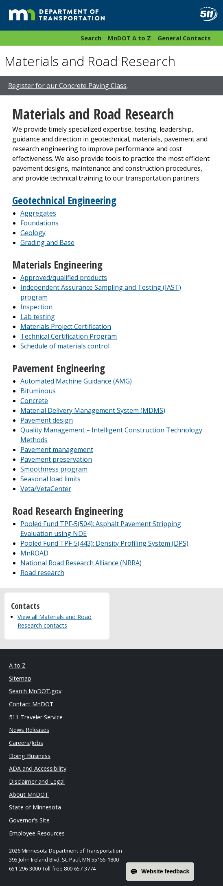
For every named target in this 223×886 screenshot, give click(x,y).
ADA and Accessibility (37, 768)
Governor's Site (29, 820)
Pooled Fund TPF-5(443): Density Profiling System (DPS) (104, 543)
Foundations (39, 222)
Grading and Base (47, 242)
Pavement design (46, 420)
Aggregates (38, 213)
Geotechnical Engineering (64, 200)
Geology (33, 232)
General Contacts (184, 38)
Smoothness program (53, 469)
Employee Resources (37, 833)
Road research (42, 572)
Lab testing (37, 316)
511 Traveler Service (36, 717)
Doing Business (29, 756)
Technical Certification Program (68, 336)
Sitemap (20, 678)
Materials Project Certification (65, 326)
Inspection (36, 306)
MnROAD (34, 553)
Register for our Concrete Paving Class (67, 85)
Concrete (34, 400)
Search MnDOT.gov (35, 691)
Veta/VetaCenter (45, 488)
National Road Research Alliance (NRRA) (81, 562)
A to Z (17, 665)
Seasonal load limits (50, 478)
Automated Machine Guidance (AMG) (76, 381)
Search (91, 38)
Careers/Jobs (26, 743)
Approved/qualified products (63, 277)
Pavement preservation (56, 459)
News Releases (29, 730)
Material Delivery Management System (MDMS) (92, 410)
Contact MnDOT (31, 704)
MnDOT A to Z (129, 38)
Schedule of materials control (64, 346)
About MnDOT (29, 794)
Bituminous (38, 390)
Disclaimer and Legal (37, 781)
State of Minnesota (35, 807)
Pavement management (56, 449)
